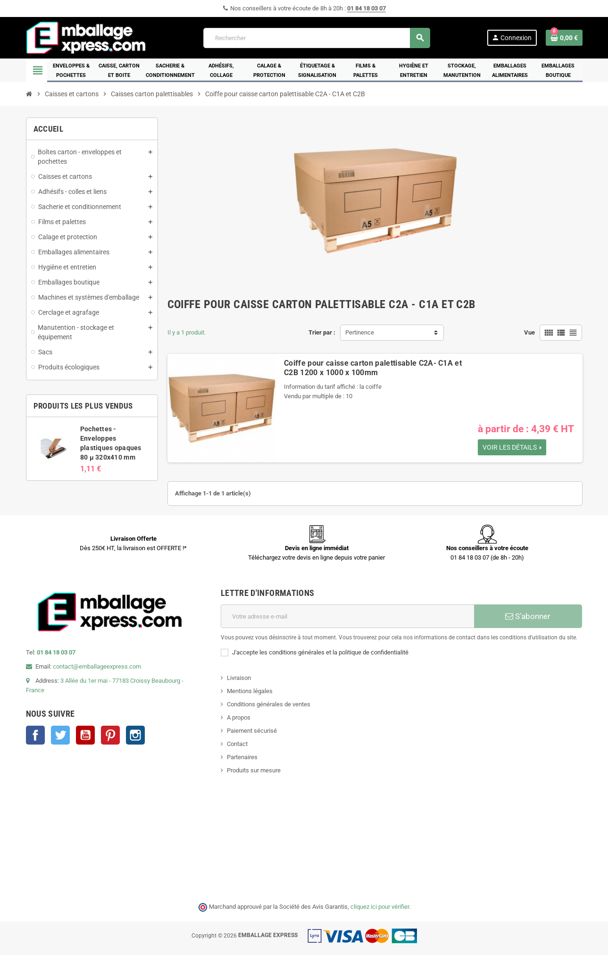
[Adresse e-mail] (347, 616)
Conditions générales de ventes (268, 704)
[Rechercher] (316, 38)
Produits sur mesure (254, 770)
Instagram (135, 735)
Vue (529, 332)
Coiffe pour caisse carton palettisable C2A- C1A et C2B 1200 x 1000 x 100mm (373, 368)
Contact (237, 743)
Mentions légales (250, 691)
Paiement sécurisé (252, 730)
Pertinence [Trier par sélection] (359, 332)
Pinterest (110, 735)
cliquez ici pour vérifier (379, 906)
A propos (238, 717)
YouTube (85, 735)
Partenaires (242, 757)
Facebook (35, 735)
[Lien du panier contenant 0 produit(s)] (564, 38)
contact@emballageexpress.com (97, 666)
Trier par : (321, 332)
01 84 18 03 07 (366, 8)
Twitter (60, 735)
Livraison (239, 677)
